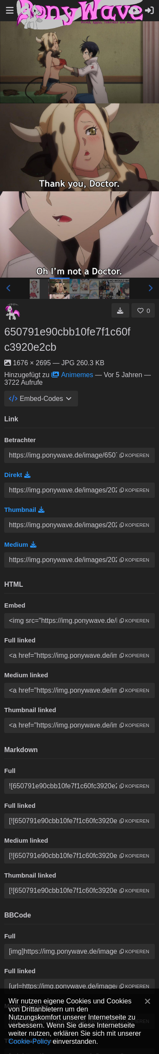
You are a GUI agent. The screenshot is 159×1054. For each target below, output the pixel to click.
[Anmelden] (149, 10)
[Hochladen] (133, 10)
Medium (20, 544)
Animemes (72, 374)
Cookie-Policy (29, 1041)
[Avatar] (12, 311)
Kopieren (134, 455)
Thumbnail (24, 509)
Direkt (17, 475)
